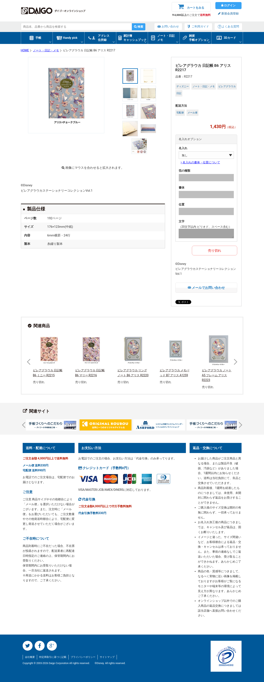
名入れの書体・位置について (201, 162)
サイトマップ (107, 657)
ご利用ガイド (200, 26)
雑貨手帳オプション (199, 37)
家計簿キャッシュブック (135, 37)
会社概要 (30, 657)
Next (234, 362)
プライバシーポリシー (83, 657)
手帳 (38, 37)
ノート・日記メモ (166, 37)
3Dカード (230, 37)
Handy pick (70, 37)
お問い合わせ (170, 26)
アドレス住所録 (103, 37)
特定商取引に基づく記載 (52, 657)
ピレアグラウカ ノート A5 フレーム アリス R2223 (216, 375)
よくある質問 (230, 26)
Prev (30, 362)
